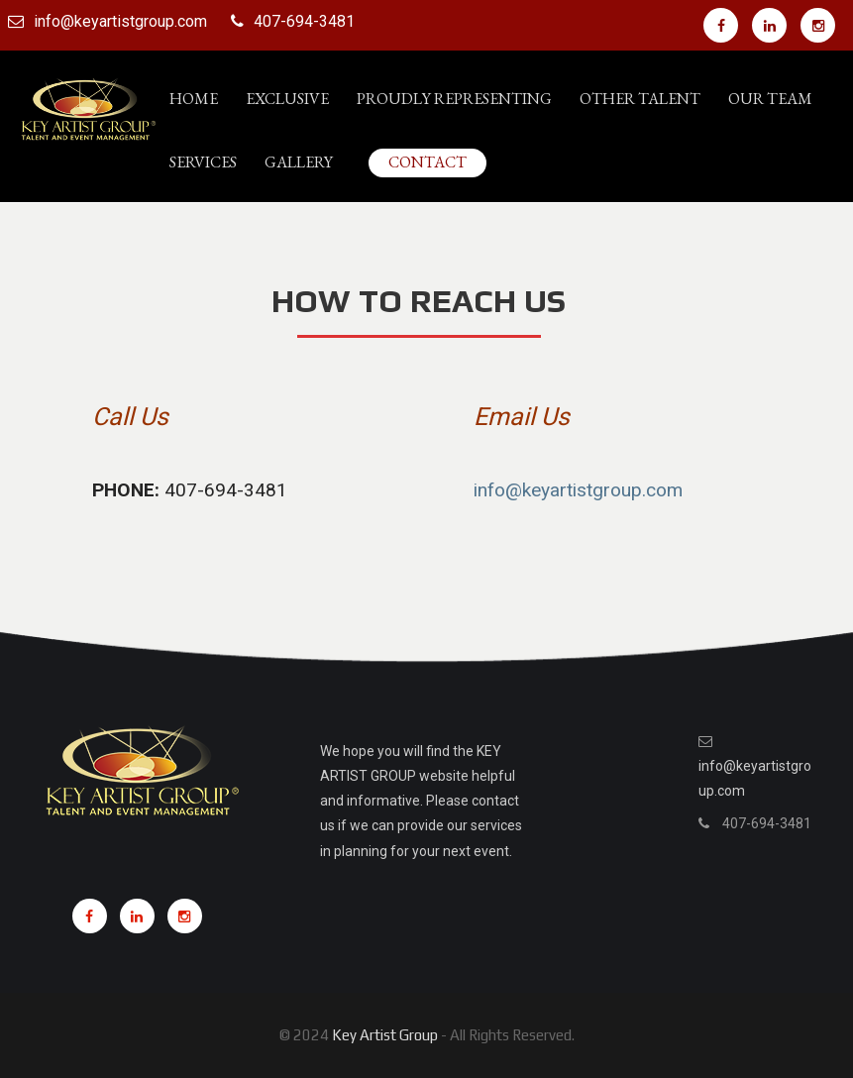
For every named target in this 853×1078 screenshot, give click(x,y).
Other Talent (640, 98)
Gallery (299, 162)
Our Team (770, 98)
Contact (427, 162)
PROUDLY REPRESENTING (454, 98)
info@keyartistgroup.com (120, 21)
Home (193, 98)
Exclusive (287, 98)
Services (203, 162)
